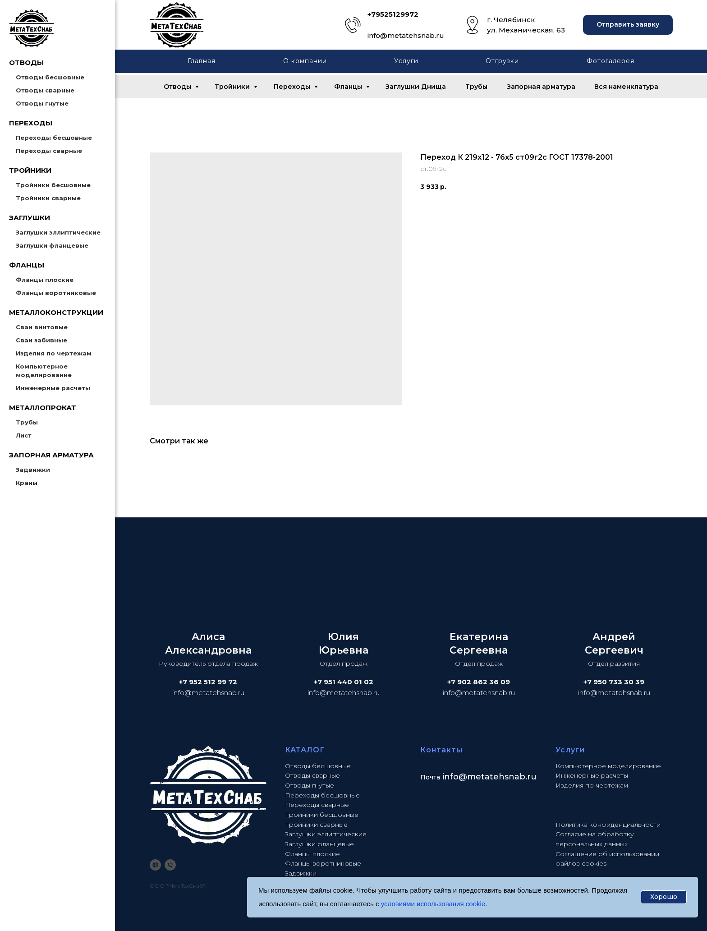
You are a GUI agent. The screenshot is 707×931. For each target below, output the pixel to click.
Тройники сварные (48, 198)
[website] (155, 865)
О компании (305, 61)
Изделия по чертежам (54, 353)
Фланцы (349, 87)
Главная (202, 61)
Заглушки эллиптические (58, 232)
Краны (26, 482)
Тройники (233, 87)
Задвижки (33, 469)
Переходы (293, 87)
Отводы (178, 87)
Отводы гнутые (42, 103)
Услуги (406, 61)
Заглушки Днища (416, 87)
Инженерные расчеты (53, 388)
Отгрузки (502, 61)
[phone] (170, 865)
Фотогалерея (610, 61)
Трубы (27, 422)
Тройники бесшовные (53, 185)
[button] (628, 25)
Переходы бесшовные (54, 137)
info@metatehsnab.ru (405, 35)
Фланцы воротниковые (56, 292)
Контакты (441, 750)
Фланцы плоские (44, 279)
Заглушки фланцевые (52, 245)
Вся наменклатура (626, 87)
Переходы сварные (49, 150)
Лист (24, 435)
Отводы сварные (45, 90)
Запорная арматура (541, 87)
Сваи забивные (41, 340)
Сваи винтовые (42, 327)
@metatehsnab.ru (498, 777)
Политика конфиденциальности (608, 824)
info (450, 777)
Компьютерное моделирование (608, 766)
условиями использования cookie (433, 904)
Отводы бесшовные (50, 77)
